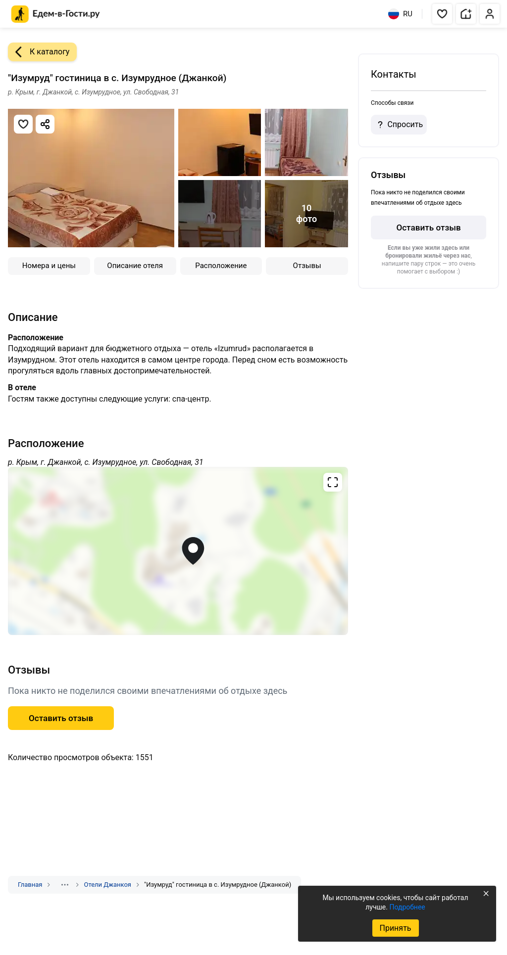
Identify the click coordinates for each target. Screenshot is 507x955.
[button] (442, 14)
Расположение (221, 265)
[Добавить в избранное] (23, 124)
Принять (395, 928)
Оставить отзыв (428, 227)
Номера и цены (49, 265)
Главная (30, 884)
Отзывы (307, 265)
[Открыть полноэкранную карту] (178, 551)
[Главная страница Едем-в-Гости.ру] (55, 14)
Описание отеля (135, 265)
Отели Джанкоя (107, 884)
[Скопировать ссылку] (45, 124)
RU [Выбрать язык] (400, 13)
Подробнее (407, 907)
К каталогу (38, 52)
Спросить (398, 125)
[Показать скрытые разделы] (65, 885)
